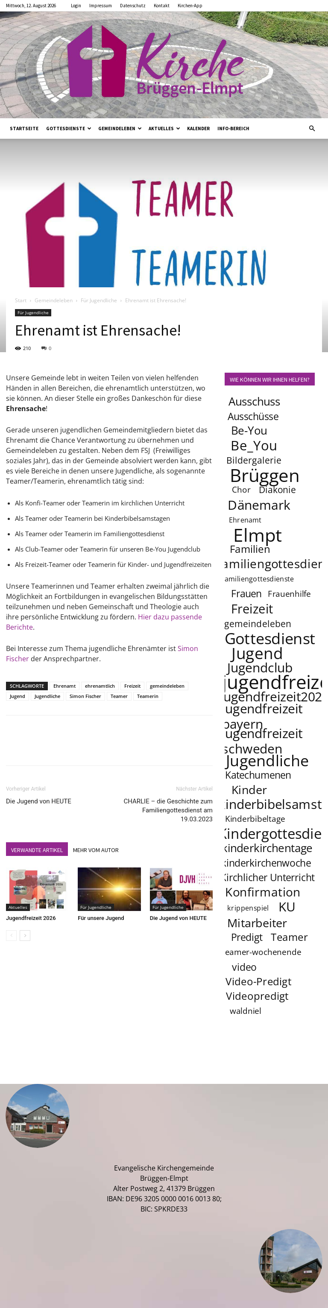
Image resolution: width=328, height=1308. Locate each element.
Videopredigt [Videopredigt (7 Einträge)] (257, 996)
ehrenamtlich (100, 686)
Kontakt (162, 6)
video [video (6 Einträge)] (244, 967)
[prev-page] (11, 935)
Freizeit (132, 686)
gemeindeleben (167, 686)
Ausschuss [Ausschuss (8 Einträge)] (254, 401)
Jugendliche (47, 696)
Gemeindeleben (120, 128)
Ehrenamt (64, 686)
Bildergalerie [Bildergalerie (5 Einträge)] (253, 460)
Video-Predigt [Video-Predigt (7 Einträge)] (259, 981)
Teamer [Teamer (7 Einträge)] (289, 937)
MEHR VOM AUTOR (96, 850)
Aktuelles (164, 128)
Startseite (24, 128)
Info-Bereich (233, 128)
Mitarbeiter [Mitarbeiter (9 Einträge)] (257, 922)
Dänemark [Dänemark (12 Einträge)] (259, 504)
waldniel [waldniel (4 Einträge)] (245, 1010)
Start (20, 300)
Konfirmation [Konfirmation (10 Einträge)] (263, 891)
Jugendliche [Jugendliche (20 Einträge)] (267, 760)
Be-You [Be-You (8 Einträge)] (249, 430)
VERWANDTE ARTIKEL (37, 850)
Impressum (100, 6)
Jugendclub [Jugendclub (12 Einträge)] (260, 667)
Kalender (198, 128)
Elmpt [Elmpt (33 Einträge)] (257, 534)
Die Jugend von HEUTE (38, 801)
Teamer (119, 696)
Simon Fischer (85, 696)
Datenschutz (133, 6)
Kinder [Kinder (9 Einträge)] (249, 789)
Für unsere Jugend (101, 918)
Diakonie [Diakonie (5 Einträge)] (277, 489)
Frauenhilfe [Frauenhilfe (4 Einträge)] (289, 593)
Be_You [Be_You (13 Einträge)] (254, 445)
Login (76, 6)
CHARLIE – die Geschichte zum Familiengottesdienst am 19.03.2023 (168, 810)
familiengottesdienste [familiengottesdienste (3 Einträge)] (258, 578)
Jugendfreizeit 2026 (31, 918)
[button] (312, 128)
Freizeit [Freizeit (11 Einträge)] (252, 608)
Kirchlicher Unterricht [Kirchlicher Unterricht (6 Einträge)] (267, 877)
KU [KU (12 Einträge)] (287, 906)
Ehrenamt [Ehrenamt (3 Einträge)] (245, 519)
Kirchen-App (190, 6)
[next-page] (25, 935)
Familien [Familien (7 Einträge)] (250, 549)
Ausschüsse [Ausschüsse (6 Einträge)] (253, 416)
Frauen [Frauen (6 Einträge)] (246, 593)
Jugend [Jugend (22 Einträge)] (257, 652)
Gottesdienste (68, 128)
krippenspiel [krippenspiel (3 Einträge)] (248, 907)
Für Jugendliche (99, 300)
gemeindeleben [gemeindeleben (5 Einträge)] (258, 623)
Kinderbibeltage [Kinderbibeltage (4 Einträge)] (255, 818)
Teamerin (147, 696)
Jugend (17, 696)
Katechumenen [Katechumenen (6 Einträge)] (258, 774)
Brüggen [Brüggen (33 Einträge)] (265, 474)
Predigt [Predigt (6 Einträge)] (247, 937)
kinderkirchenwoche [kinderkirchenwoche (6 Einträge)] (266, 862)
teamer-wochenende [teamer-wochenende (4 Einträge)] (261, 952)
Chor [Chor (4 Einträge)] (241, 489)
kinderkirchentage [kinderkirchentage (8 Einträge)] (267, 848)
